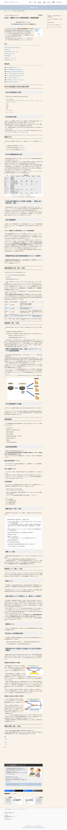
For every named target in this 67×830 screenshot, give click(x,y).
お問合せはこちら (23, 784)
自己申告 (17, 279)
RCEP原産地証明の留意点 (17, 24)
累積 (26, 555)
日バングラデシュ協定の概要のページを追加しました (54, 20)
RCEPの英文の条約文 (22, 609)
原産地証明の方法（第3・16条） (12, 51)
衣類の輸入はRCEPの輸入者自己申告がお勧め (14, 71)
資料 (33, 141)
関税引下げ (8, 49)
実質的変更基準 (17, 654)
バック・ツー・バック (33, 354)
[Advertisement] (23, 755)
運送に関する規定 (18, 327)
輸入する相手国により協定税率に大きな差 (18, 573)
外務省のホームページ (23, 38)
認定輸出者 (9, 277)
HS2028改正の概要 (50, 22)
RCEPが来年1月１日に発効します (12, 77)
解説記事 (15, 793)
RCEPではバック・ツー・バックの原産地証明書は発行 (15, 375)
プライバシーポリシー (22, 809)
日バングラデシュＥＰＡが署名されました (54, 24)
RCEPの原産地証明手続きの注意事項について (14, 69)
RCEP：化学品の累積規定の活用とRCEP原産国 (15, 73)
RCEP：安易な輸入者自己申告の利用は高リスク (15, 75)
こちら (25, 39)
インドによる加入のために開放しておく (11, 132)
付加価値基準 (7, 484)
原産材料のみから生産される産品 (17, 589)
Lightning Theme (33, 827)
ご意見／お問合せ (8, 809)
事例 (40, 246)
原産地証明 (13, 272)
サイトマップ (15, 809)
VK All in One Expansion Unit (40, 827)
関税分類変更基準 (8, 463)
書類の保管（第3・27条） (11, 59)
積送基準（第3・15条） (10, 53)
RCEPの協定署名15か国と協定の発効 (13, 47)
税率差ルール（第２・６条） (11, 57)
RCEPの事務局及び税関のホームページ (13, 67)
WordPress (27, 827)
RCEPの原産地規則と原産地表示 (12, 81)
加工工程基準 (11, 471)
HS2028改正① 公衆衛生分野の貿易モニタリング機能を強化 (54, 16)
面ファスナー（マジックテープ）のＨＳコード (54, 27)
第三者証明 (9, 275)
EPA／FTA (40, 15)
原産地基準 (8, 55)
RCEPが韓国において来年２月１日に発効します (15, 79)
